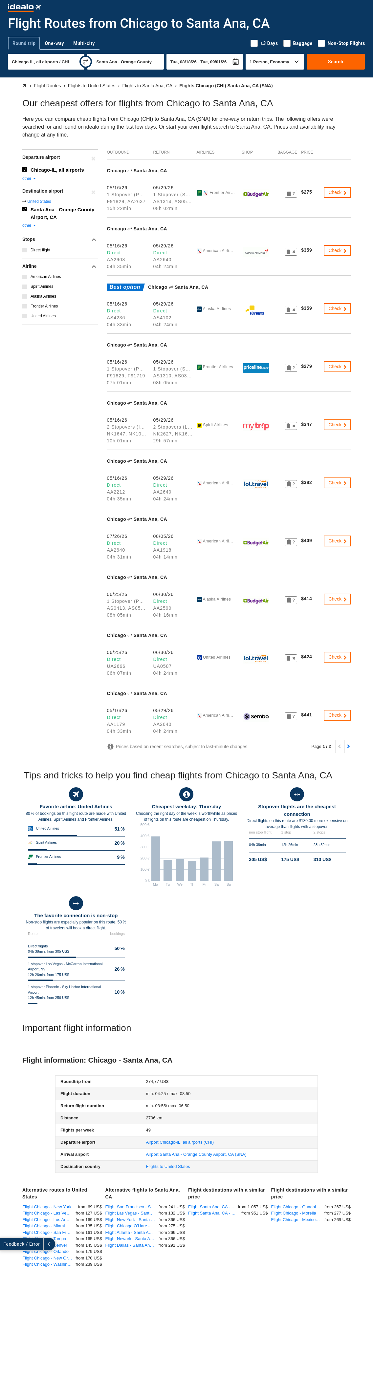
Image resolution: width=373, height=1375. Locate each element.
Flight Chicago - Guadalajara (297, 1206)
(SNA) (196, 1154)
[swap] (85, 61)
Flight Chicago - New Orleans (49, 1258)
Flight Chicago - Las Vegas (47, 1213)
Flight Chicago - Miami (43, 1225)
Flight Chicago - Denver (44, 1245)
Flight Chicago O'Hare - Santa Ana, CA (132, 1225)
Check (337, 192)
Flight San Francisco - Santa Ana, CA (132, 1206)
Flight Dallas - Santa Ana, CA (132, 1245)
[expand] (6, 1244)
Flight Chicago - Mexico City (297, 1219)
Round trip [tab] (23, 43)
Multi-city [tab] (84, 43)
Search (335, 61)
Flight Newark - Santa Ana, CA (132, 1238)
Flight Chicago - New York (47, 1206)
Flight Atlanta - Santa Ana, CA (132, 1232)
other (29, 178)
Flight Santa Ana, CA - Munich (213, 1206)
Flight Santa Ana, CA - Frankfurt (214, 1213)
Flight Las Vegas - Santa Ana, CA (132, 1213)
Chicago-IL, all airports (57, 170)
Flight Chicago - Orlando (45, 1251)
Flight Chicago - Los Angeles (49, 1219)
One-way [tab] (54, 43)
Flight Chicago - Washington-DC (49, 1264)
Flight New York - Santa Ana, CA (132, 1219)
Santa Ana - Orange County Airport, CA (62, 213)
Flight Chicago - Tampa (44, 1238)
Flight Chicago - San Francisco (49, 1232)
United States (39, 201)
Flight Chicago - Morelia (293, 1213)
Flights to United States (168, 1166)
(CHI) (180, 1142)
